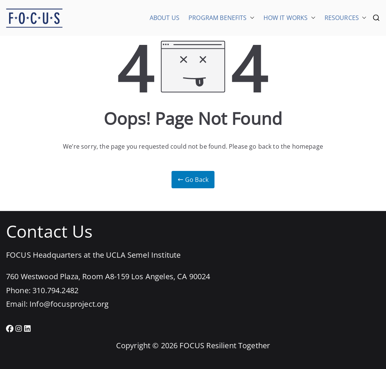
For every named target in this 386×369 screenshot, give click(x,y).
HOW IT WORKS (289, 17)
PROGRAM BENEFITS (221, 17)
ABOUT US (164, 18)
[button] (250, 17)
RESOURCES (345, 17)
